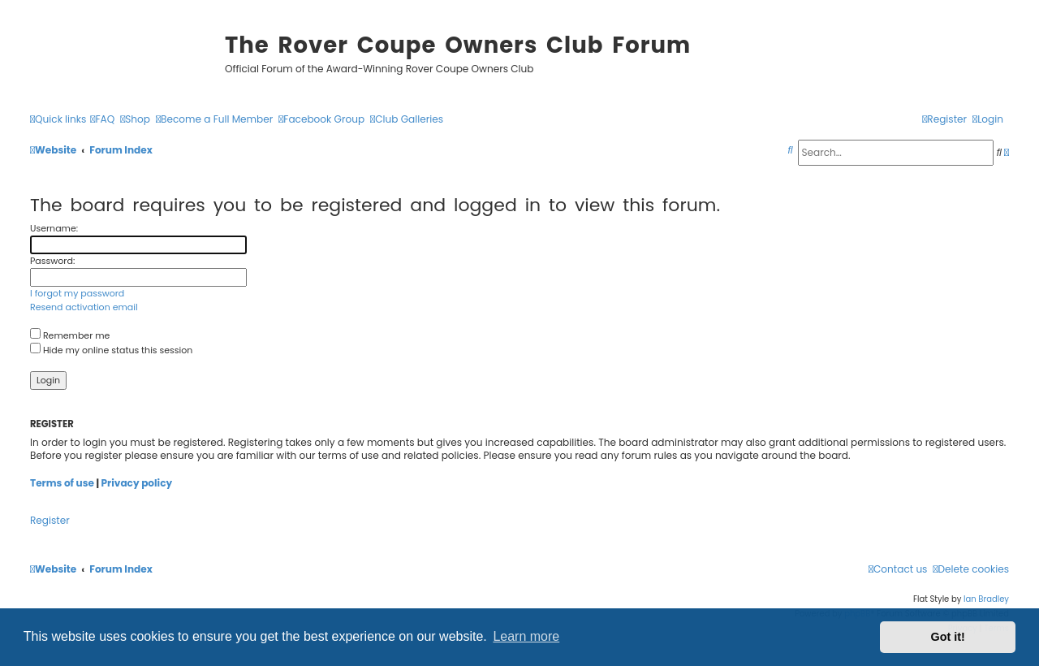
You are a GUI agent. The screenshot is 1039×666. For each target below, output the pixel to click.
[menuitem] (102, 120)
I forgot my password (77, 293)
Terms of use (62, 483)
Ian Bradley (986, 599)
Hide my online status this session (111, 350)
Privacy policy (137, 483)
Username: (54, 228)
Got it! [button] (948, 636)
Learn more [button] (526, 636)
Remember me (70, 335)
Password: (52, 260)
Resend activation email (84, 307)
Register (50, 520)
